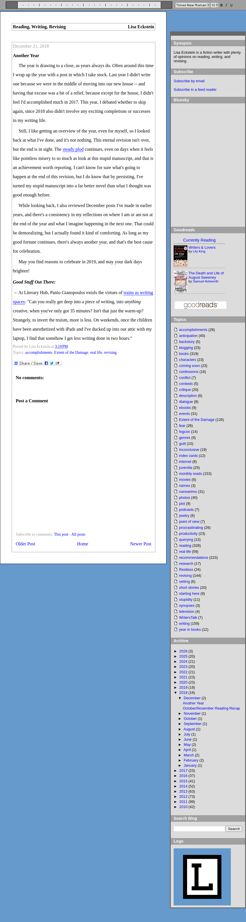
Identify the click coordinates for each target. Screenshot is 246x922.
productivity (188, 533)
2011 (184, 802)
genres (184, 437)
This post (61, 534)
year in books (190, 629)
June (188, 739)
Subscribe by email (189, 81)
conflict (185, 377)
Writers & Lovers (202, 247)
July (187, 734)
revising (110, 352)
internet (185, 461)
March (189, 755)
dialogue (186, 401)
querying (186, 539)
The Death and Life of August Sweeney (206, 275)
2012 (184, 796)
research (186, 563)
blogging (186, 348)
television (186, 611)
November (193, 713)
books (184, 353)
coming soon (189, 365)
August (189, 729)
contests (186, 383)
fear (182, 425)
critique (185, 389)
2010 (184, 807)
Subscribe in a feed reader (195, 89)
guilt (182, 443)
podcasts (186, 509)
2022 (184, 672)
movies (185, 479)
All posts (79, 534)
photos (184, 497)
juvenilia (185, 467)
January (191, 765)
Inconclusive (189, 449)
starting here (189, 593)
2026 (184, 651)
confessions (189, 371)
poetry (184, 515)
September (193, 724)
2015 (184, 781)
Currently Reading (199, 240)
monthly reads (190, 473)
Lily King (199, 251)
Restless (186, 569)
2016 (184, 776)
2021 (184, 677)
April (187, 750)
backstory (187, 342)
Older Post (25, 543)
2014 (184, 786)
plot (182, 503)
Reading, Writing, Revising (39, 26)
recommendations (193, 557)
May (188, 744)
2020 (184, 682)
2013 (184, 791)
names (184, 485)
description (188, 395)
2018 (184, 692)
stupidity (186, 599)
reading (185, 545)
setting (184, 581)
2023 (184, 666)
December (193, 698)
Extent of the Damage (71, 352)
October (191, 718)
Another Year (26, 55)
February (191, 760)
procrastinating (191, 527)
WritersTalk (188, 617)
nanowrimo (188, 491)
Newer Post (140, 543)
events (184, 413)
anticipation (188, 336)
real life (96, 352)
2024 (184, 661)
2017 (184, 770)
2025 (184, 656)
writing (184, 623)
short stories (189, 587)
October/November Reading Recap (211, 708)
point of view (189, 521)
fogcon (184, 431)
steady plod (73, 149)
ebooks (185, 407)
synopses (187, 605)
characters (187, 359)
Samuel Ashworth (206, 281)
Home (82, 543)
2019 (184, 687)
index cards (188, 455)
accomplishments (38, 352)
